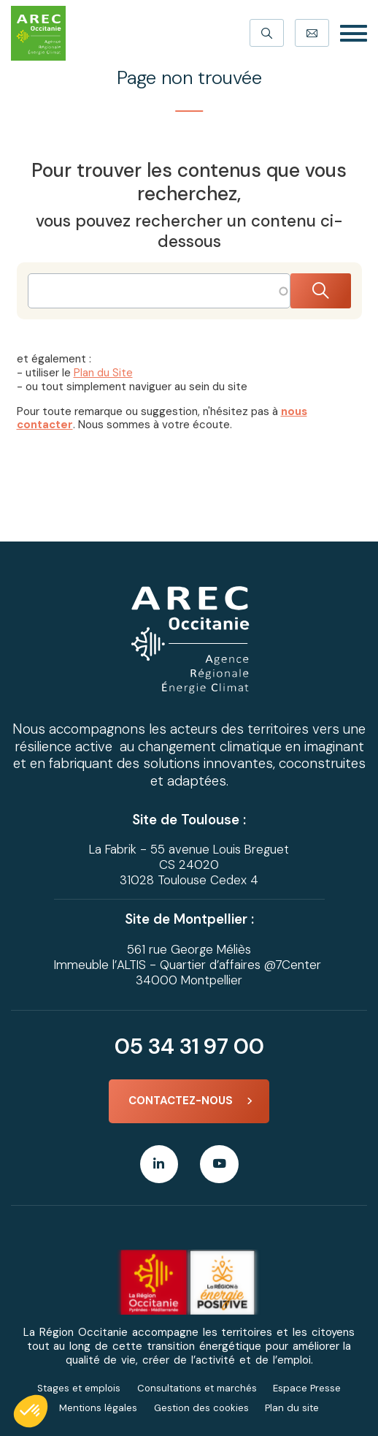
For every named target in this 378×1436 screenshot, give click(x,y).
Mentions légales (98, 1408)
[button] (30, 1411)
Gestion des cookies (201, 1408)
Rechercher (320, 291)
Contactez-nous (180, 1100)
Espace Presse (307, 1388)
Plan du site (292, 1408)
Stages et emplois (78, 1388)
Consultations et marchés (197, 1388)
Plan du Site (103, 372)
